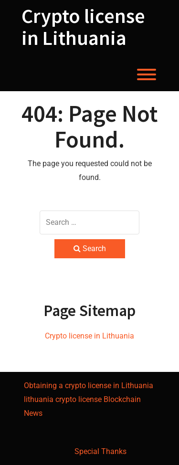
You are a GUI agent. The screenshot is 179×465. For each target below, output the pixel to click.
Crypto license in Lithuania (83, 27)
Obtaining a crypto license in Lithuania (88, 385)
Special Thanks (100, 451)
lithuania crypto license (63, 399)
